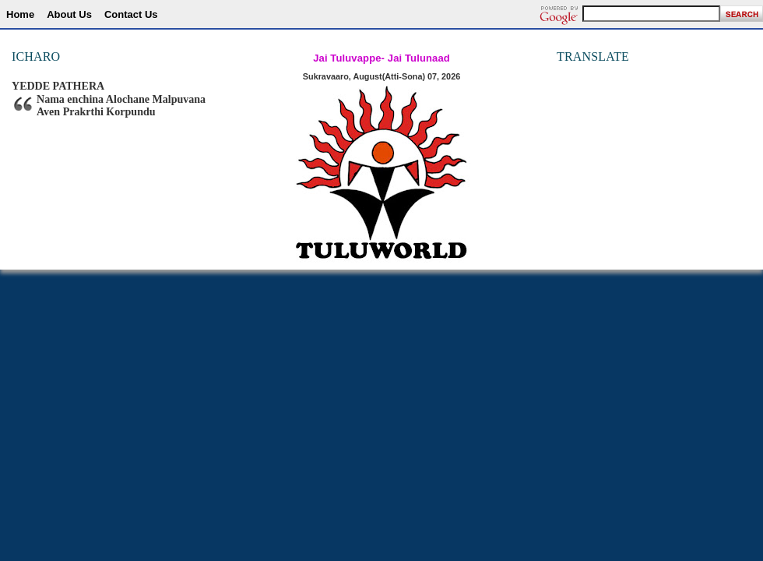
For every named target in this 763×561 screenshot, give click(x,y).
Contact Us (131, 14)
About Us (69, 14)
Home (20, 14)
